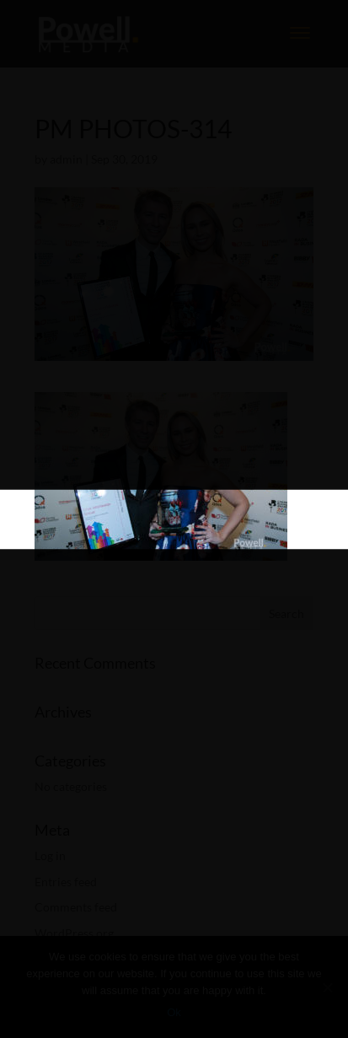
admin (66, 159)
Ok (174, 1012)
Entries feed (66, 881)
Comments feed (76, 907)
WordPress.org (74, 933)
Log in (50, 855)
